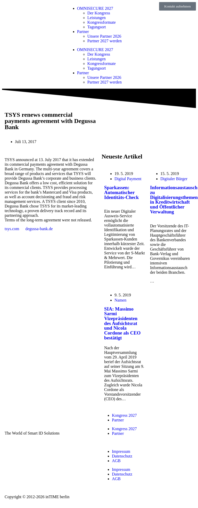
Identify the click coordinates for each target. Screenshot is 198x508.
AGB (116, 461)
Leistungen (96, 17)
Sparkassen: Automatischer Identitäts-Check (121, 192)
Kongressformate (101, 22)
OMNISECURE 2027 (95, 8)
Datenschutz (122, 456)
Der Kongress (98, 13)
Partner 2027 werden (104, 41)
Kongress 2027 (124, 415)
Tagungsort (96, 27)
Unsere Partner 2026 (104, 36)
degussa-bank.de (39, 229)
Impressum (121, 451)
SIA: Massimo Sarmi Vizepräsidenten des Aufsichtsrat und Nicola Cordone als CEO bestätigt (122, 323)
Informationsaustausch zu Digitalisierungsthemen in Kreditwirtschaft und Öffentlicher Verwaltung (174, 199)
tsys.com (12, 229)
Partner (83, 31)
